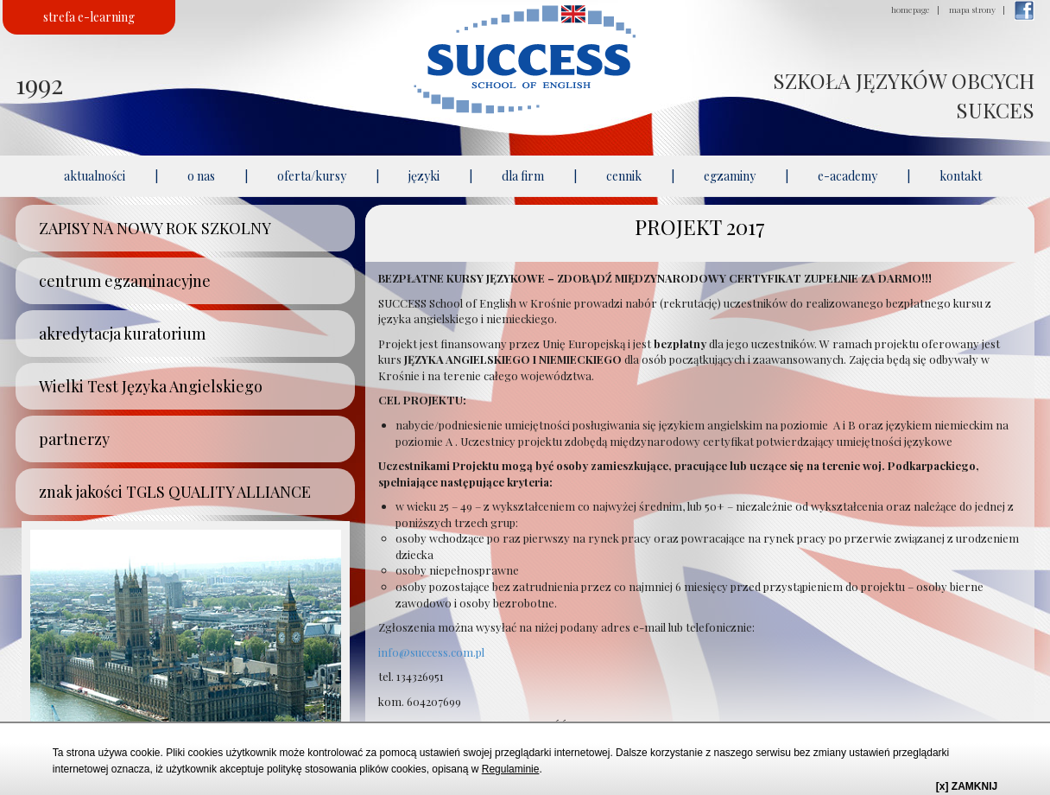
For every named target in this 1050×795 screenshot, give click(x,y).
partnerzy (74, 439)
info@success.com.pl (431, 652)
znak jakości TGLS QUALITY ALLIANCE (175, 491)
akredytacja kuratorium (122, 333)
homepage (910, 9)
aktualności (94, 176)
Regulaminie (511, 769)
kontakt (960, 176)
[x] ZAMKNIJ (966, 786)
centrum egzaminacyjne (125, 280)
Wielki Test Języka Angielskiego (150, 386)
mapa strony (972, 9)
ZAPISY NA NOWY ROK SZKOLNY (155, 228)
